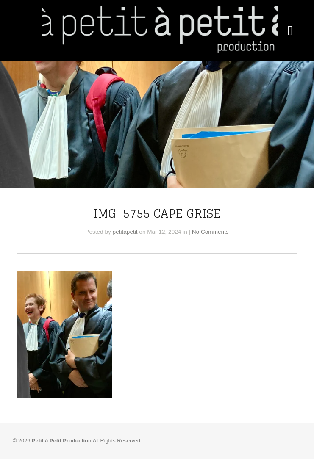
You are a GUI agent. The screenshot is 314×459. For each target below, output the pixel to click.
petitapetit (125, 232)
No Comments (210, 232)
